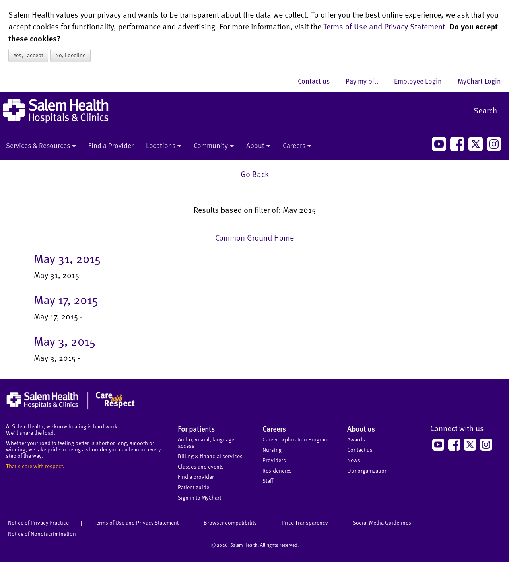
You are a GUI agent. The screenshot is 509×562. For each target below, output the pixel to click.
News (353, 460)
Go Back (255, 174)
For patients (196, 428)
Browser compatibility (230, 522)
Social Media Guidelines (382, 522)
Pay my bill (366, 81)
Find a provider (196, 477)
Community (214, 146)
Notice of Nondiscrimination (42, 533)
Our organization (367, 470)
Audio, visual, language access (206, 442)
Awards (356, 439)
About (258, 146)
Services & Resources (41, 146)
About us (361, 428)
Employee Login (422, 81)
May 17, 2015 (66, 299)
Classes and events (201, 466)
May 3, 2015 (64, 341)
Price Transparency (305, 522)
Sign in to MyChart (199, 497)
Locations (163, 146)
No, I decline (70, 55)
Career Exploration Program (295, 439)
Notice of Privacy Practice (38, 522)
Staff (267, 480)
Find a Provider (111, 145)
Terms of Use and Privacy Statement (384, 26)
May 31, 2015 (67, 258)
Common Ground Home (254, 237)
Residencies (277, 470)
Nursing (272, 449)
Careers (297, 146)
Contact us (318, 81)
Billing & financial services (210, 456)
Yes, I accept (28, 55)
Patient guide (193, 487)
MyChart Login (479, 81)
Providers (274, 460)
